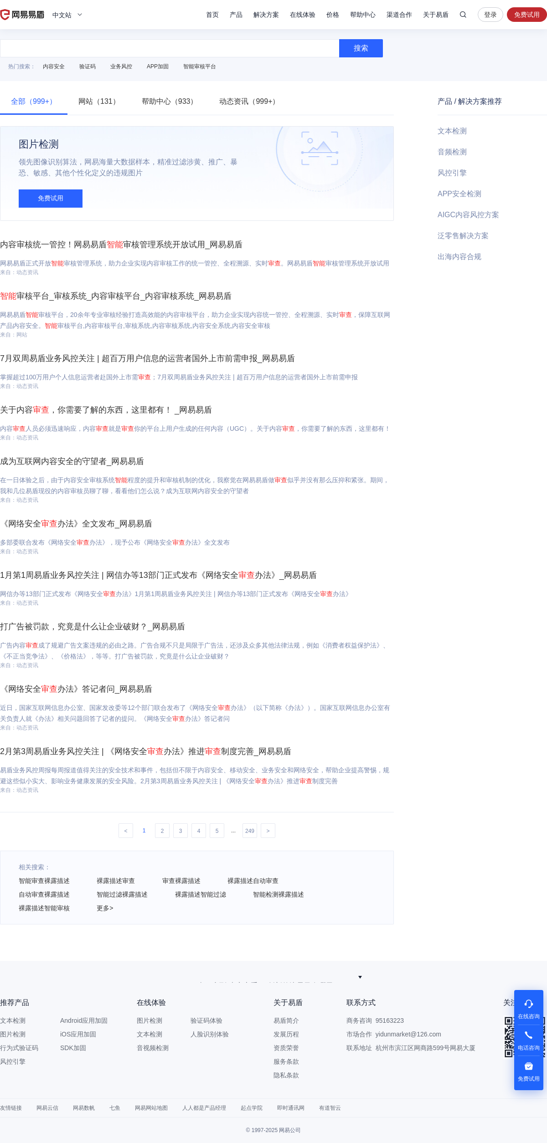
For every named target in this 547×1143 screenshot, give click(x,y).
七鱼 (114, 1108)
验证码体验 (206, 1020)
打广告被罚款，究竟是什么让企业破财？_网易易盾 (92, 626)
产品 (236, 14)
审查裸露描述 (181, 880)
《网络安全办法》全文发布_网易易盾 (76, 523)
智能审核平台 (199, 66)
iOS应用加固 (78, 1034)
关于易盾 (436, 14)
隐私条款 (286, 1075)
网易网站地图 (151, 1108)
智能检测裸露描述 (278, 894)
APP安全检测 (459, 194)
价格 (332, 14)
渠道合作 (399, 14)
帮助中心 (363, 14)
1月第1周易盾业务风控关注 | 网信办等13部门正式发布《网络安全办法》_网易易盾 (158, 575)
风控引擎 (452, 173)
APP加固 (158, 66)
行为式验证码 (19, 1047)
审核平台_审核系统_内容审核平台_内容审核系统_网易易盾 (116, 296)
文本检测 (452, 131)
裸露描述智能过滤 (200, 894)
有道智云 (330, 1108)
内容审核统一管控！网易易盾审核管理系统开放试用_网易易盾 (121, 244)
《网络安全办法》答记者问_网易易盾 (76, 689)
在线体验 (302, 14)
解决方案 (266, 14)
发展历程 (286, 1034)
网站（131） (99, 101)
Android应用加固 (84, 1020)
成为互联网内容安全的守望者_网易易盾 (72, 461)
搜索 (463, 14)
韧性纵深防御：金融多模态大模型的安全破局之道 (269, 977)
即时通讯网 (290, 1108)
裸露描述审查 (116, 880)
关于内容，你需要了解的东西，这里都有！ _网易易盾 (106, 409)
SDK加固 (73, 1047)
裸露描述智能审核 (44, 908)
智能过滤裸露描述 (122, 894)
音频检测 (452, 152)
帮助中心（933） (170, 101)
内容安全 (54, 66)
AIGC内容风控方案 (468, 215)
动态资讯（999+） (249, 101)
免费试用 (527, 14)
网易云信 (47, 1108)
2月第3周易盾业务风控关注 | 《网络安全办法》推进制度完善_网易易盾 (145, 751)
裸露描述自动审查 (253, 880)
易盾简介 (286, 1020)
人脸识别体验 (210, 1034)
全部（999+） (34, 101)
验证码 (87, 66)
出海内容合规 (459, 256)
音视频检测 (153, 1047)
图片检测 (13, 1034)
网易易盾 (22, 14)
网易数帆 (84, 1108)
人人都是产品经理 (204, 1108)
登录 (490, 14)
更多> (105, 908)
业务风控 (121, 66)
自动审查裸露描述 (44, 894)
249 (249, 831)
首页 (212, 14)
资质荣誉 (286, 1047)
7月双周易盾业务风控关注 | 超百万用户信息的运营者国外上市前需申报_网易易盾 (147, 358)
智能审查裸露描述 (44, 880)
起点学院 (252, 1108)
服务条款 (286, 1061)
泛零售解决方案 (463, 236)
